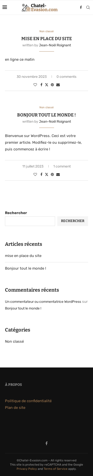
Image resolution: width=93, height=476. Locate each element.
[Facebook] (81, 7)
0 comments (66, 77)
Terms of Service (55, 469)
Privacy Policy (27, 469)
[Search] (88, 7)
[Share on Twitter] (46, 85)
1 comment (62, 166)
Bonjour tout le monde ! (46, 115)
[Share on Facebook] (41, 85)
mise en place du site (46, 38)
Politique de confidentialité (28, 401)
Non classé (14, 341)
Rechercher (16, 213)
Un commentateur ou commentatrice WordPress (43, 302)
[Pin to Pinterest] (52, 85)
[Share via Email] (58, 85)
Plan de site (15, 407)
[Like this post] (35, 85)
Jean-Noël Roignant (55, 45)
